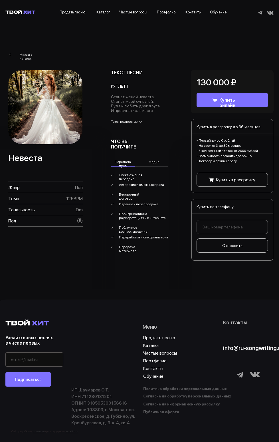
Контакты (193, 12)
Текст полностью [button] (124, 122)
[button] (232, 180)
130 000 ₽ (216, 82)
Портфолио (166, 12)
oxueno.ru (38, 431)
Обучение (218, 12)
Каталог (103, 12)
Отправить (232, 245)
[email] (34, 359)
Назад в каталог (26, 57)
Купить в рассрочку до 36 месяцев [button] (228, 126)
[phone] (232, 227)
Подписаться (28, 379)
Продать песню (72, 12)
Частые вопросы (133, 12)
